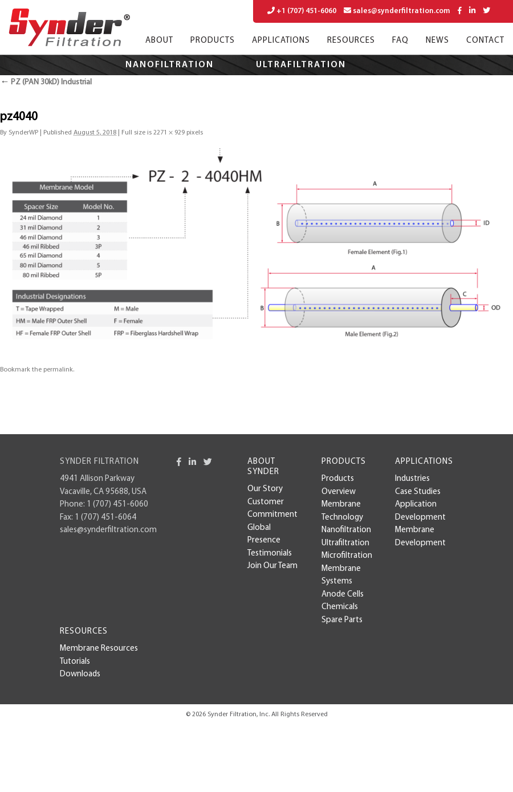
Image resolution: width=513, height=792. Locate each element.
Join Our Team (272, 566)
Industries (412, 479)
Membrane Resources (99, 648)
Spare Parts (342, 620)
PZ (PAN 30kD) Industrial (46, 82)
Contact (485, 40)
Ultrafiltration (301, 65)
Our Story (265, 489)
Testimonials (269, 553)
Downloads (80, 674)
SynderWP (23, 132)
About (159, 40)
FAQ (400, 40)
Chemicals (339, 607)
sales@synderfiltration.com (397, 11)
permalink (58, 369)
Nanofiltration (169, 65)
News (437, 40)
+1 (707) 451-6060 (301, 11)
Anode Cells (342, 594)
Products (212, 40)
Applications (281, 40)
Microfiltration (199, 85)
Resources (351, 40)
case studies (418, 492)
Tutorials (75, 662)
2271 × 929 (169, 132)
